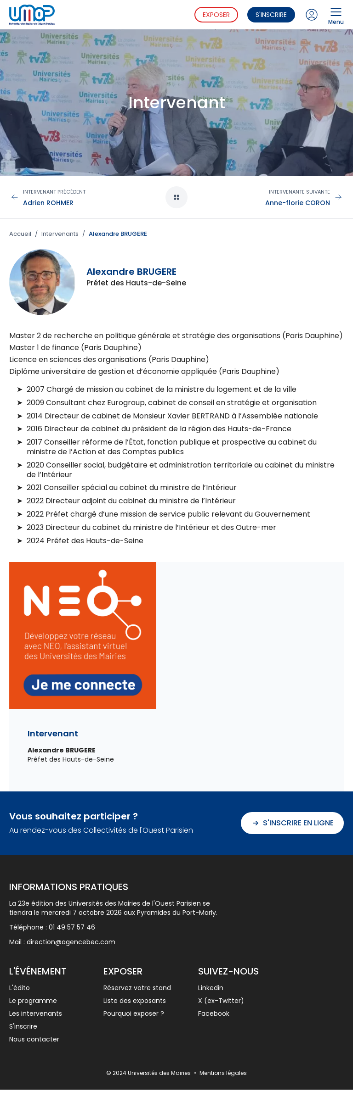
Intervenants (60, 234)
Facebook (213, 1013)
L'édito (19, 987)
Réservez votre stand (137, 987)
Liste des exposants (134, 1000)
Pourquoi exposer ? (133, 1013)
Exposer (216, 14)
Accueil (20, 234)
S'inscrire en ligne (292, 823)
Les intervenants (35, 1013)
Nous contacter (34, 1039)
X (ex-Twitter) (221, 1000)
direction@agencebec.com (71, 942)
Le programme (33, 1000)
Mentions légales (223, 1073)
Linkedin (210, 987)
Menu (336, 15)
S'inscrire (271, 14)
